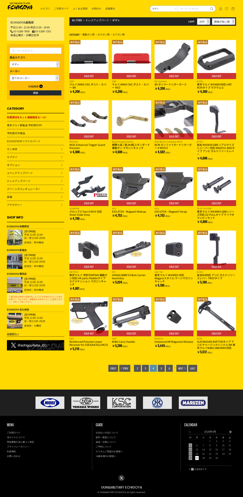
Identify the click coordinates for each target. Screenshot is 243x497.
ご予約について (103, 446)
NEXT (180, 368)
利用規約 (11, 451)
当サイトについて (16, 437)
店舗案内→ (13, 334)
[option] (210, 445)
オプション (13, 165)
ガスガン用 (103, 34)
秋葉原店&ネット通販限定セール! (26, 117)
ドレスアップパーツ (18, 181)
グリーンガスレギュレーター (23, 189)
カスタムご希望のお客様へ (109, 451)
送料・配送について (106, 437)
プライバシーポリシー (18, 446)
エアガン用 (118, 34)
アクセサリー (14, 205)
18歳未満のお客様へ (106, 456)
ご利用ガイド (61, 8)
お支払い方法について (107, 432)
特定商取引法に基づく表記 (20, 442)
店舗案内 (110, 8)
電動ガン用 (88, 34)
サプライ (12, 157)
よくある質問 (80, 8)
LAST (192, 368)
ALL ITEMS (77, 20)
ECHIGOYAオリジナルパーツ (23, 141)
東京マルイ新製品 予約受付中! (24, 125)
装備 (9, 197)
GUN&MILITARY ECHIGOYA (121, 487)
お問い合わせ (13, 456)
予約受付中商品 (16, 133)
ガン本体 (12, 149)
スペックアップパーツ (20, 173)
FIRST (113, 368)
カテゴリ (45, 8)
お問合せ (96, 8)
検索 (35, 93)
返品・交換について (106, 442)
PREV (125, 368)
